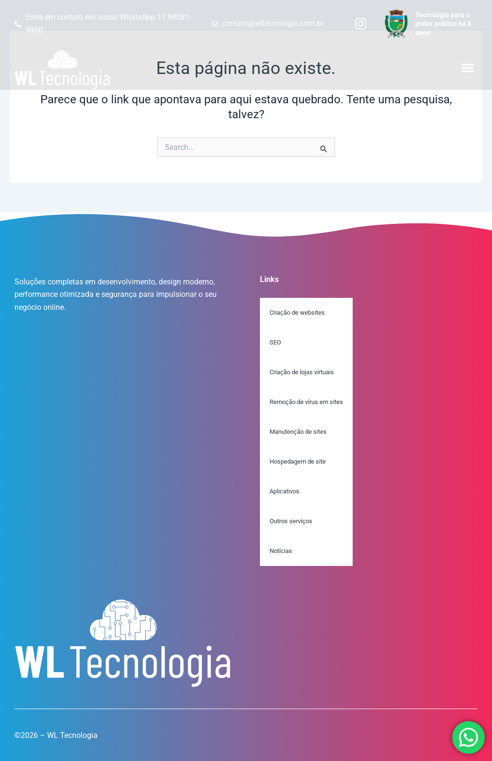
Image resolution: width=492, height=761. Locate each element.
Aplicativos (284, 491)
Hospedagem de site (298, 461)
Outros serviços (291, 521)
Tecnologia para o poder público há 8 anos (443, 23)
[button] (467, 68)
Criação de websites (297, 312)
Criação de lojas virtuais (302, 372)
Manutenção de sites (298, 431)
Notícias (281, 550)
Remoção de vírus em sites (306, 401)
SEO (275, 342)
